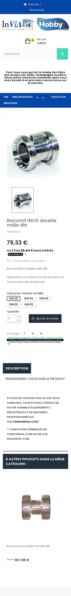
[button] (35, 40)
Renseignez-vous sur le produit (35, 378)
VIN (6, 97)
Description (17, 368)
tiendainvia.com (25, 422)
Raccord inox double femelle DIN (28, 546)
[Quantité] (11, 318)
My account (37, 10)
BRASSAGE (10, 103)
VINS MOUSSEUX (30, 97)
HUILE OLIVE (58, 97)
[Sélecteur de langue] (34, 4)
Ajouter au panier (47, 318)
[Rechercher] (35, 53)
